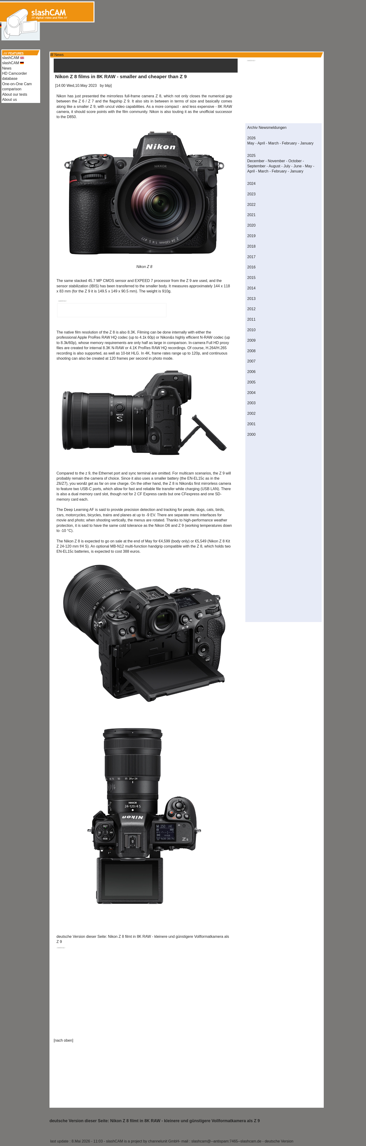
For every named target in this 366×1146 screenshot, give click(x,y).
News (6, 68)
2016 (251, 267)
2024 (251, 184)
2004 (251, 393)
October (295, 161)
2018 (251, 246)
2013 (251, 299)
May (250, 143)
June (298, 166)
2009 (251, 340)
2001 (251, 424)
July (287, 166)
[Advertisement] (183, 11)
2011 (251, 319)
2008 (251, 351)
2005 (251, 382)
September (256, 166)
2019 (251, 236)
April (261, 143)
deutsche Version (279, 1141)
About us (9, 100)
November (276, 161)
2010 (251, 330)
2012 (251, 309)
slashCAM (13, 58)
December (255, 161)
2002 (251, 413)
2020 (251, 225)
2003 (251, 403)
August (274, 166)
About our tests (14, 94)
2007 (251, 361)
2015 (251, 278)
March (273, 143)
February (289, 143)
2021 (251, 215)
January (306, 143)
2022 (251, 205)
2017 (251, 257)
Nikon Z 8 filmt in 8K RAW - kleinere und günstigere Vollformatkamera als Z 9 (185, 1120)
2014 (251, 288)
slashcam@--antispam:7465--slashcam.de (226, 1141)
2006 (251, 372)
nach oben (63, 1040)
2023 (251, 194)
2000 (251, 434)
